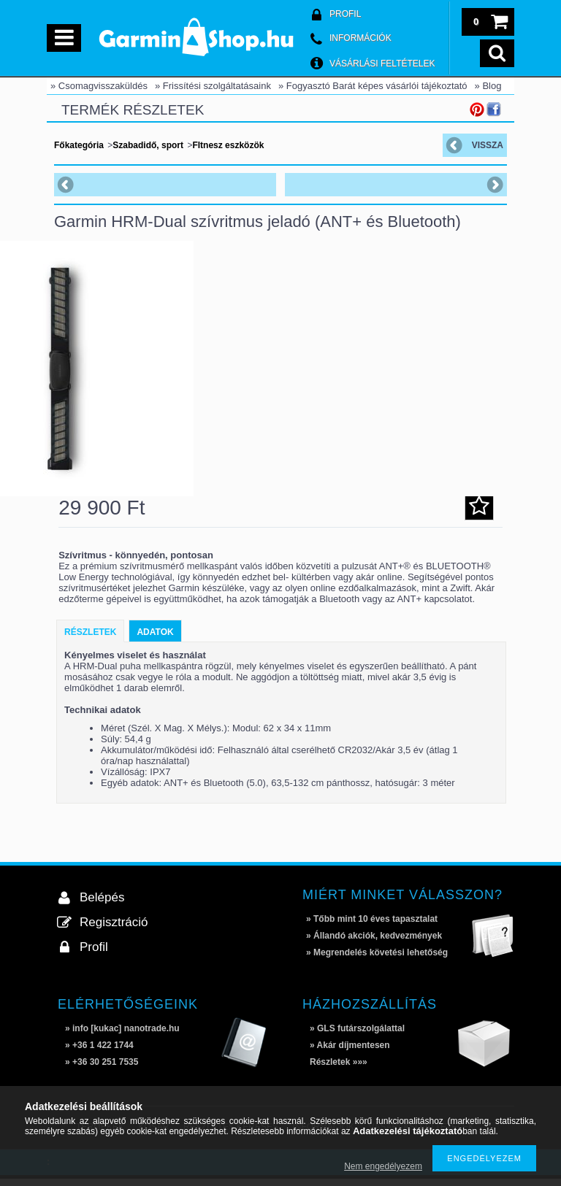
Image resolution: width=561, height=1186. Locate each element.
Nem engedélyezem (383, 1166)
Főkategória (79, 145)
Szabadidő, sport (147, 145)
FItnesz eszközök (228, 145)
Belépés (102, 905)
